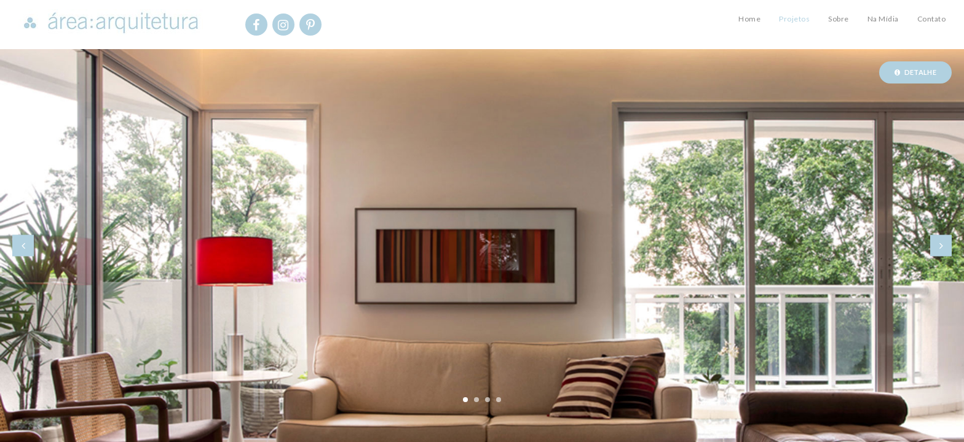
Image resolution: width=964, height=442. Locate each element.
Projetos (794, 18)
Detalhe (915, 72)
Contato (931, 18)
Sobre (838, 18)
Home (749, 18)
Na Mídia (883, 18)
